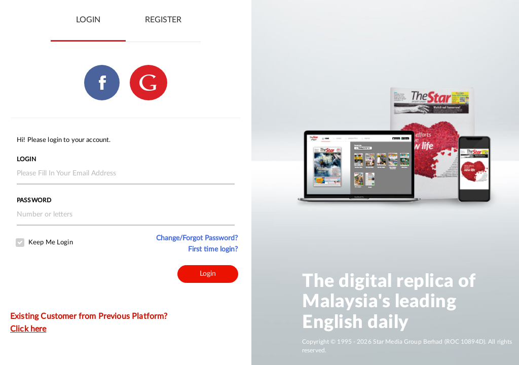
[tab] (88, 20)
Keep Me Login (50, 242)
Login (26, 159)
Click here (28, 329)
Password (34, 200)
